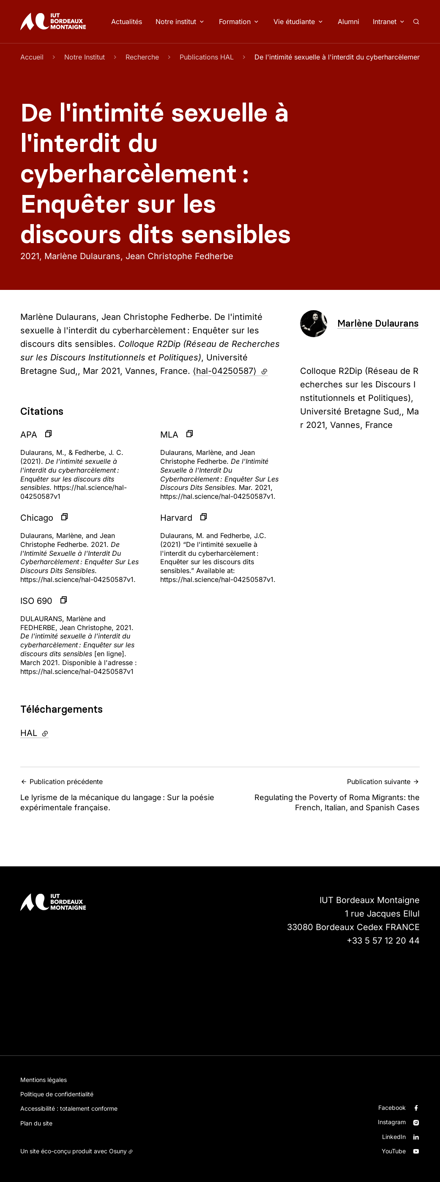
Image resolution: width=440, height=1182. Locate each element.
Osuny (118, 1151)
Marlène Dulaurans (377, 323)
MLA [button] (169, 435)
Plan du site (36, 1123)
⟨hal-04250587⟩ (230, 371)
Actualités (126, 21)
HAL (57, 732)
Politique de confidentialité (56, 1094)
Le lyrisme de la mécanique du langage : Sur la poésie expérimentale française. (117, 794)
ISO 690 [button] (36, 601)
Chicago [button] (36, 518)
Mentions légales (43, 1079)
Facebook (392, 1107)
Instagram (392, 1121)
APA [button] (28, 435)
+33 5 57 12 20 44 (383, 941)
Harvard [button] (176, 518)
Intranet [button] (384, 21)
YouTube (394, 1151)
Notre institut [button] (176, 21)
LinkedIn (394, 1136)
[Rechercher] (416, 21)
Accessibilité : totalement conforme (69, 1108)
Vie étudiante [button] (294, 21)
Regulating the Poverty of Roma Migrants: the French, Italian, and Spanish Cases (322, 794)
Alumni (348, 21)
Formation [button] (235, 21)
